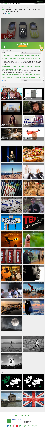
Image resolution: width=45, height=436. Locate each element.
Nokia (16, 50)
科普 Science (23, 7)
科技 (10, 50)
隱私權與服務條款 (34, 425)
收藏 (3, 9)
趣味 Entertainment (5, 7)
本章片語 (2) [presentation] (24, 52)
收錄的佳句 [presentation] (4, 80)
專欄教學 (13, 3)
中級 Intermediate (17, 7)
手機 (7, 50)
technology (13, 50)
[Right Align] (44, 1)
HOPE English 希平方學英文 (16, 419)
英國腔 (27, 7)
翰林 (19, 3)
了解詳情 (22, 46)
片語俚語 (9, 3)
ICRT (16, 3)
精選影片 (5, 3)
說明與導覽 (33, 426)
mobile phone (4, 50)
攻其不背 (8, 38)
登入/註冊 (41, 1)
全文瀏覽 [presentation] (3, 52)
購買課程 (38, 1)
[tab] (11, 53)
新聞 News (11, 7)
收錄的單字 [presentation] (24, 80)
